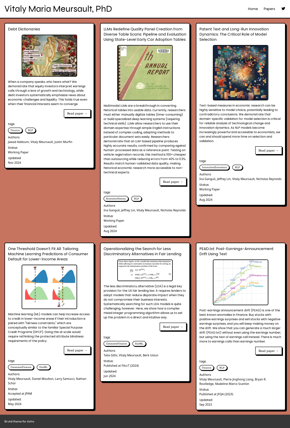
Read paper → (77, 113)
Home (253, 8)
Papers (269, 8)
